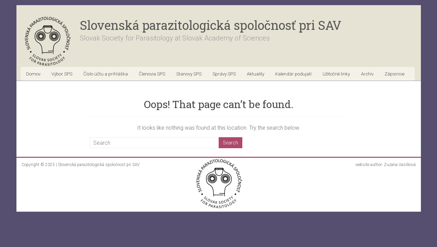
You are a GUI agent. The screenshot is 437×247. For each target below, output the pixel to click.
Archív (367, 74)
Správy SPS (224, 74)
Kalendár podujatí (293, 74)
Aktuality (255, 74)
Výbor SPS (61, 74)
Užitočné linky (336, 74)
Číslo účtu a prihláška (105, 74)
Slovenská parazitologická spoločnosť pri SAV (210, 25)
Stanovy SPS (189, 74)
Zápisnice (394, 74)
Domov (33, 74)
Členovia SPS (152, 74)
